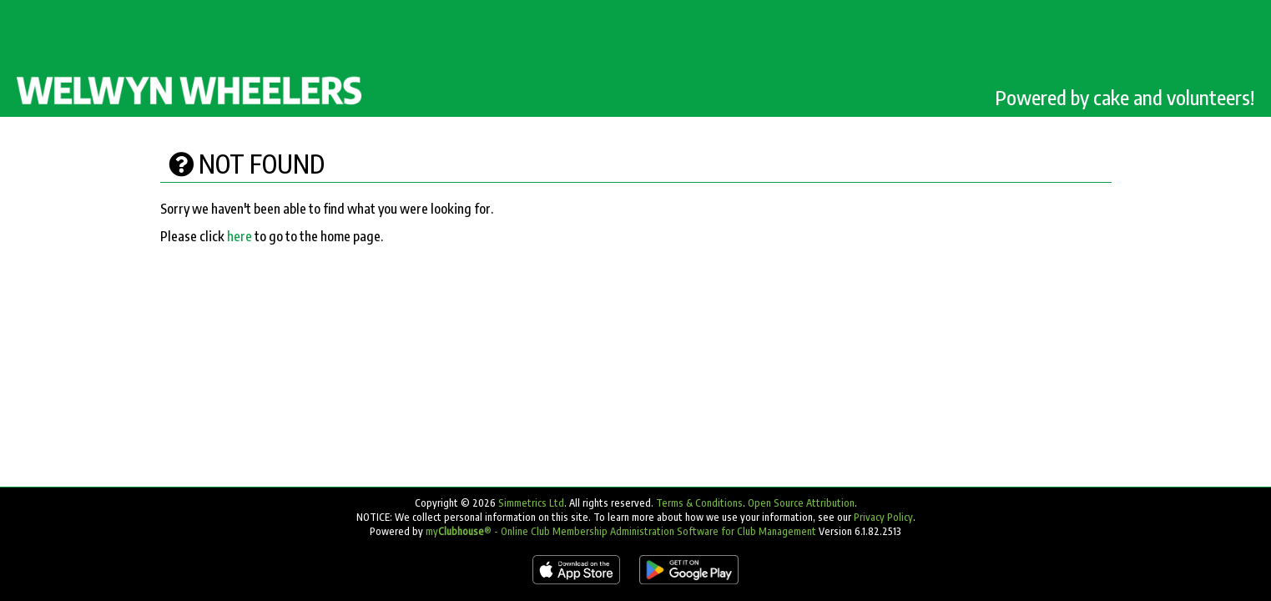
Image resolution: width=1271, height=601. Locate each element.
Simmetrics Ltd (531, 503)
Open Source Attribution (801, 503)
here (239, 236)
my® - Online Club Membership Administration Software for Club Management (621, 531)
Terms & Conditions (699, 503)
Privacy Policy (883, 517)
